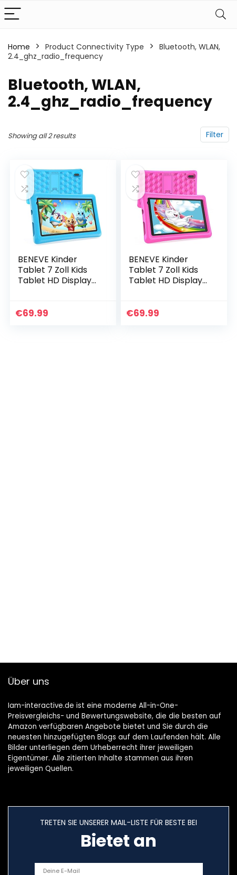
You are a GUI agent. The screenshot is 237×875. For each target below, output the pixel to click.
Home (19, 47)
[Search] (220, 14)
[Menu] (12, 14)
